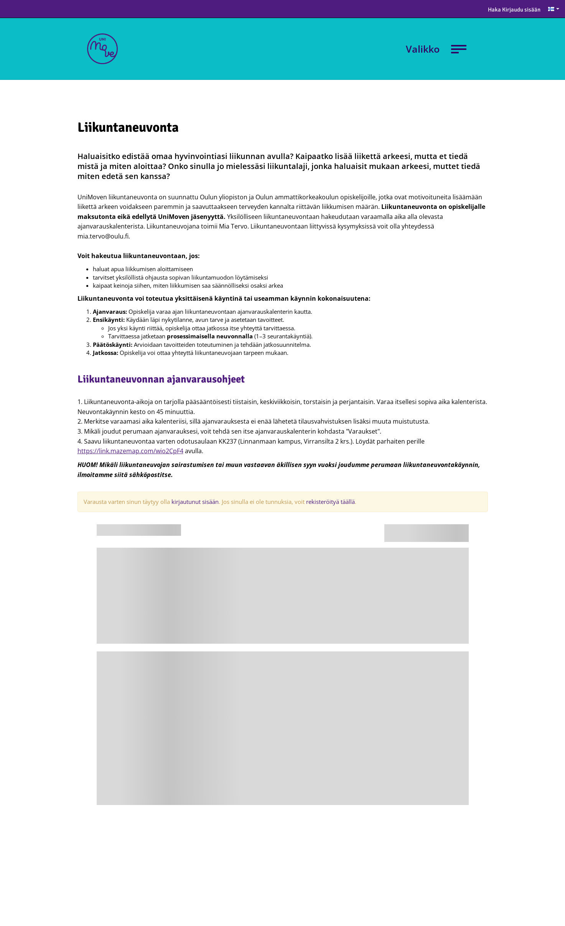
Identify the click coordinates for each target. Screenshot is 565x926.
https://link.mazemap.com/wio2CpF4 (130, 451)
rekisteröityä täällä (330, 501)
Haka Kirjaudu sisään (514, 9)
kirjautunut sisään (195, 501)
